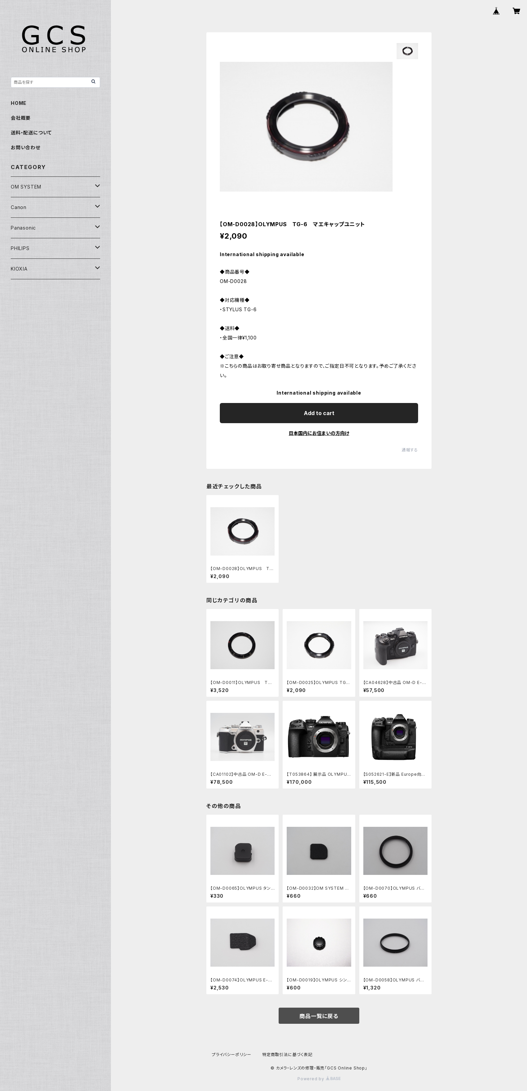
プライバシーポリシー (231, 1054)
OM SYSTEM (26, 187)
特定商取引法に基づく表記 (287, 1054)
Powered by (318, 1078)
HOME (19, 103)
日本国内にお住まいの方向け (319, 433)
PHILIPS (20, 248)
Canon (19, 207)
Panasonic (23, 228)
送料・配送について (31, 132)
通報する (410, 449)
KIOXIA (19, 269)
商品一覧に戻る (318, 1016)
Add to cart (319, 413)
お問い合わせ (25, 147)
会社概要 (21, 118)
